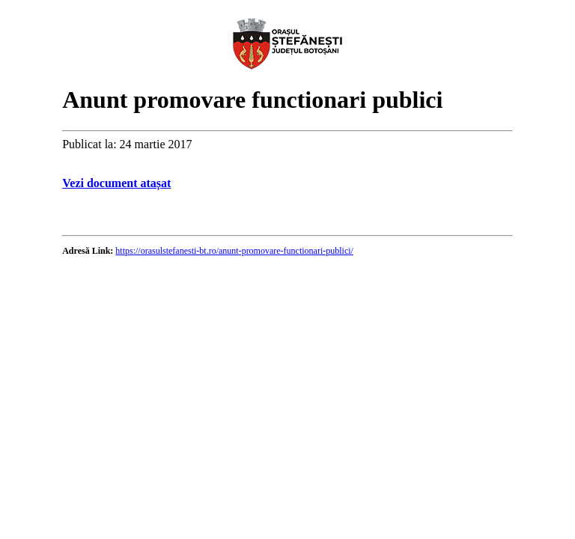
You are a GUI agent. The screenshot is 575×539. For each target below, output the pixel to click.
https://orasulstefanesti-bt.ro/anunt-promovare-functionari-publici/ (234, 251)
